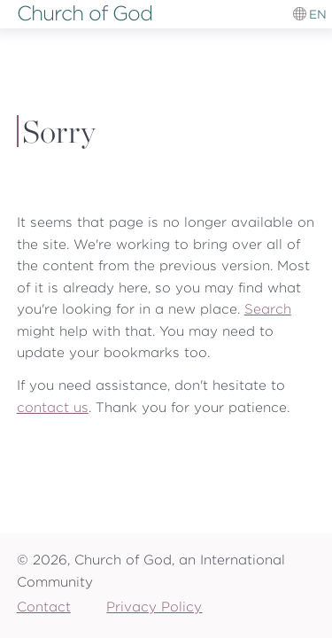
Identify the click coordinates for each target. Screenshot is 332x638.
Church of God (84, 13)
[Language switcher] (310, 14)
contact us (53, 407)
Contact (44, 606)
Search (267, 308)
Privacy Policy (154, 606)
